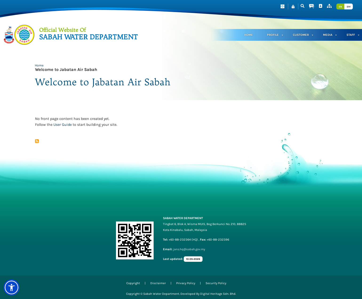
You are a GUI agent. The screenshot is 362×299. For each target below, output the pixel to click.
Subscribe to (37, 141)
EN (340, 6)
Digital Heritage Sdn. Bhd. (218, 293)
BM (348, 6)
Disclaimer (158, 283)
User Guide (62, 124)
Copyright (133, 283)
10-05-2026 (193, 259)
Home (248, 35)
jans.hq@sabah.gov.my (189, 249)
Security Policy (216, 283)
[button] (11, 287)
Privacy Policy (185, 283)
